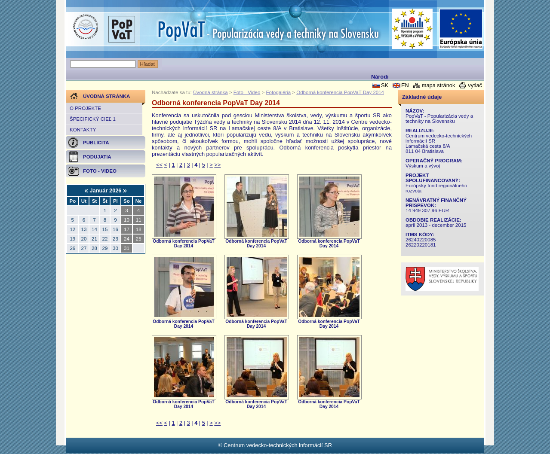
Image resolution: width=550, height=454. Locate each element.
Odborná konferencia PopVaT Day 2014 (340, 92)
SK (384, 85)
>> (217, 164)
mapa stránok (438, 85)
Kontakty (83, 129)
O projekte (85, 108)
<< (159, 164)
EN (405, 85)
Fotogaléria (278, 92)
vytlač (475, 85)
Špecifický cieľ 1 (93, 119)
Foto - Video (247, 92)
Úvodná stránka (210, 92)
